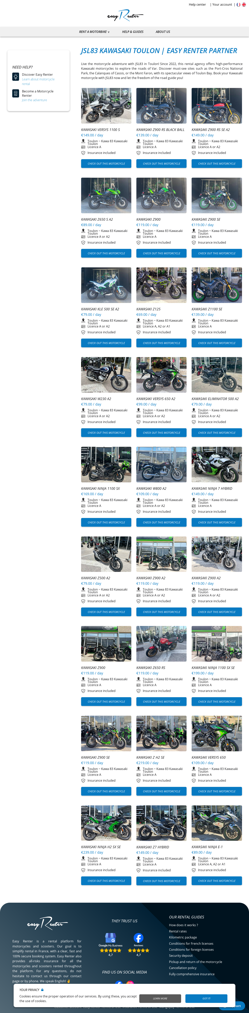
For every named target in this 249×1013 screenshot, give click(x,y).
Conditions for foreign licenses (191, 949)
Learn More (160, 998)
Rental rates (178, 931)
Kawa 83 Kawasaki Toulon (107, 142)
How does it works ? (183, 925)
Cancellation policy (182, 968)
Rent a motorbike (93, 32)
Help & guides (132, 32)
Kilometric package (183, 937)
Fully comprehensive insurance (192, 974)
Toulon (93, 141)
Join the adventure (34, 100)
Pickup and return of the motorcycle (195, 962)
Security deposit (181, 955)
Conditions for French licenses (191, 943)
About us (163, 32)
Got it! (206, 998)
